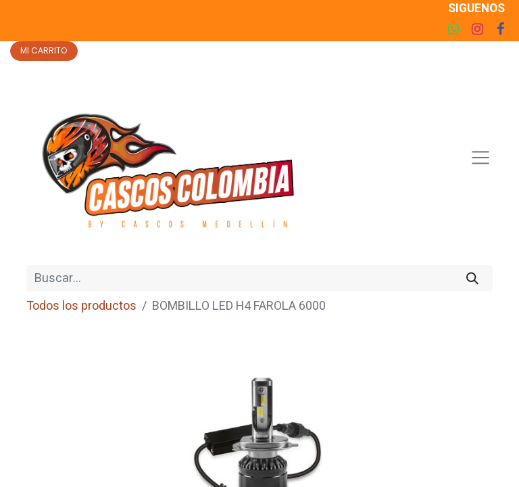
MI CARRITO (43, 50)
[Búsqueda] (472, 278)
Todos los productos (81, 306)
